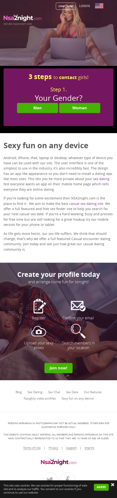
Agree (101, 487)
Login (84, 6)
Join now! (58, 368)
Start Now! (65, 6)
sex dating (101, 179)
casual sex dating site (86, 203)
